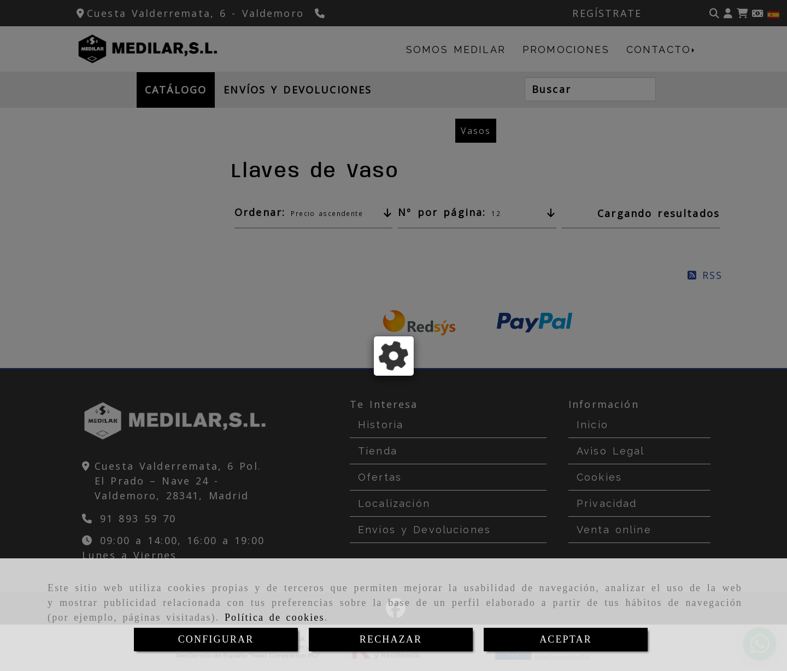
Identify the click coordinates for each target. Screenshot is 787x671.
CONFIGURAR (216, 639)
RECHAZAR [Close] (391, 639)
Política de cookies (275, 617)
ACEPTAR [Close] (565, 639)
